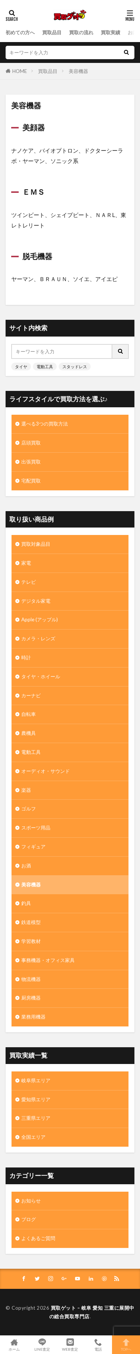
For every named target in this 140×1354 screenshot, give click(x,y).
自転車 (28, 714)
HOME (19, 71)
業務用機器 (33, 1017)
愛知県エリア (35, 1099)
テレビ (28, 582)
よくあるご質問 (38, 1238)
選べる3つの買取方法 (44, 424)
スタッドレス (74, 366)
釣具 (26, 903)
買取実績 (110, 32)
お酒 (26, 866)
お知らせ (31, 1201)
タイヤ (21, 366)
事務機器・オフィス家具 (48, 960)
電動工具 (45, 366)
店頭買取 (31, 443)
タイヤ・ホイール (40, 676)
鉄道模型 (31, 922)
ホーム (14, 1344)
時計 (26, 657)
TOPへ (126, 1344)
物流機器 (31, 979)
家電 (26, 563)
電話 (98, 1344)
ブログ (28, 1219)
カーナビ (31, 695)
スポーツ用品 (35, 828)
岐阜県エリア (35, 1080)
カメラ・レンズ (38, 638)
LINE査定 (42, 1344)
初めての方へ (20, 32)
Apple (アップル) (39, 619)
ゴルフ (28, 809)
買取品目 (52, 32)
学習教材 (31, 941)
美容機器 (78, 71)
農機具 (28, 733)
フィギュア (33, 847)
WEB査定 (70, 1344)
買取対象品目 (35, 544)
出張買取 (31, 462)
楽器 (26, 790)
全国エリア (33, 1137)
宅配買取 (31, 481)
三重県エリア (35, 1118)
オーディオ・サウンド (45, 771)
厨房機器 (31, 998)
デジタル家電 (35, 601)
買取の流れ (81, 32)
